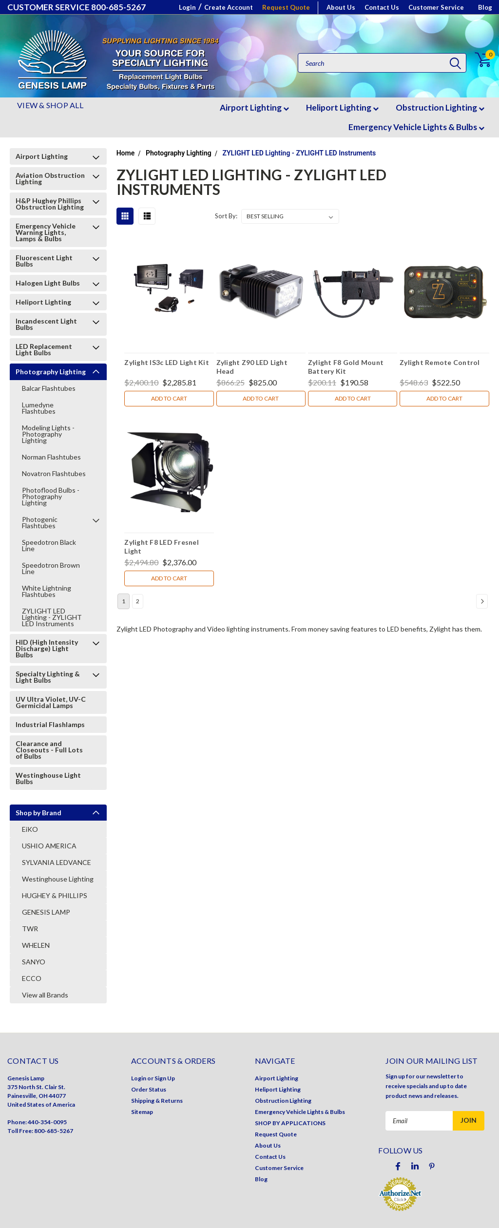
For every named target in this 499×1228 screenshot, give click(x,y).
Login (187, 7)
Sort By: (226, 216)
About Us (340, 7)
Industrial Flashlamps (50, 724)
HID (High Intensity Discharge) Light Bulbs (47, 648)
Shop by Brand (38, 812)
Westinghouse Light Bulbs (48, 778)
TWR (30, 928)
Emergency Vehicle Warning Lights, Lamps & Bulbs (46, 232)
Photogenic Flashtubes (40, 522)
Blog (485, 7)
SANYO (33, 962)
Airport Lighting (254, 107)
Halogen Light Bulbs (48, 283)
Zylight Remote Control (440, 362)
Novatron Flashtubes (54, 473)
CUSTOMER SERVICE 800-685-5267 (76, 7)
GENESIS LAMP (46, 912)
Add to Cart (169, 398)
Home (125, 153)
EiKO (30, 829)
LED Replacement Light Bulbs (44, 349)
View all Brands (45, 995)
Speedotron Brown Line (51, 568)
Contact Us (382, 7)
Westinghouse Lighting (58, 879)
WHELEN (36, 945)
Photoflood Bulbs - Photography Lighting (50, 496)
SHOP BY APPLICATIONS (290, 1123)
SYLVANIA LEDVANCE (56, 862)
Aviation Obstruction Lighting (50, 178)
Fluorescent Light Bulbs (44, 260)
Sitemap (142, 1111)
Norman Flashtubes (51, 457)
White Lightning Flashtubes (46, 591)
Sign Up (164, 1078)
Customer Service (436, 7)
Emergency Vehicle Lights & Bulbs (416, 127)
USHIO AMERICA (49, 846)
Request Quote (286, 7)
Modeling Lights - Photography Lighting (48, 433)
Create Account (228, 7)
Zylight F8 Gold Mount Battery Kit (346, 366)
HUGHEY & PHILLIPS (54, 895)
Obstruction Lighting (440, 107)
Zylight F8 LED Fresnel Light (161, 546)
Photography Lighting (51, 371)
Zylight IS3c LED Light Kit (166, 362)
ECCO (31, 978)
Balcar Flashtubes (49, 388)
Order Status (148, 1089)
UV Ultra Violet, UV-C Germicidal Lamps (51, 702)
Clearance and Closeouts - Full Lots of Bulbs (49, 749)
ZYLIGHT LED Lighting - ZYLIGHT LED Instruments (52, 617)
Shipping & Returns (157, 1100)
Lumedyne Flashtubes (39, 408)
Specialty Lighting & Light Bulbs (48, 677)
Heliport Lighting (342, 107)
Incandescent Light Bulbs (46, 324)
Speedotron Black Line (49, 545)
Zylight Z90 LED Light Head (252, 366)
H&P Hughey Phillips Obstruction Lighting (50, 203)
